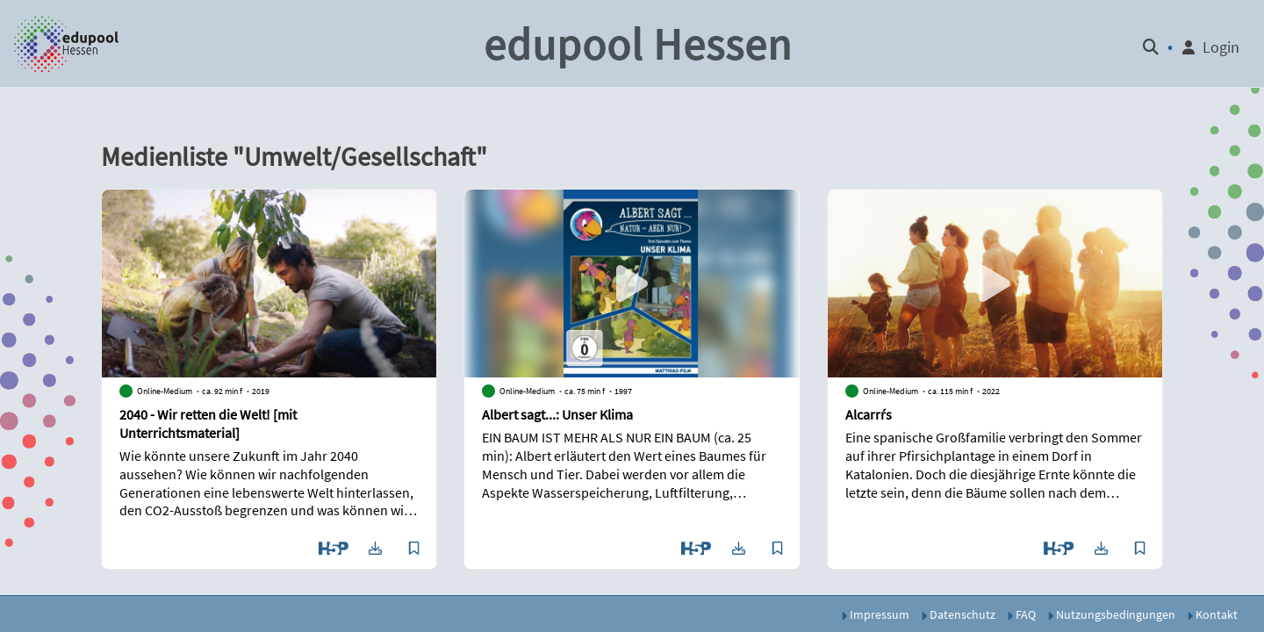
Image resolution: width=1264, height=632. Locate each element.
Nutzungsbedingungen (1111, 614)
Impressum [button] (875, 614)
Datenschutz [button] (958, 614)
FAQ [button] (1021, 614)
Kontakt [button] (1212, 614)
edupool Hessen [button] (638, 44)
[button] (67, 44)
